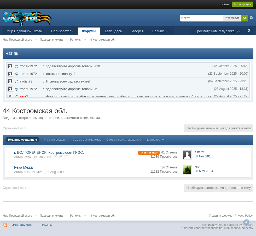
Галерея (137, 31)
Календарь (113, 31)
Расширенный (251, 18)
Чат (9, 53)
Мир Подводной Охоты (25, 31)
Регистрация (242, 4)
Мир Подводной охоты (17, 215)
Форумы (89, 31)
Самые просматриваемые (123, 139)
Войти (225, 4)
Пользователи (62, 31)
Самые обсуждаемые (87, 139)
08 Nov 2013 (203, 156)
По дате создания (56, 139)
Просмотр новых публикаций (217, 31)
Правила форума (221, 215)
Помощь (46, 225)
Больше (161, 31)
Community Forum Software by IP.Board (227, 224)
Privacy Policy (244, 215)
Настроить (155, 139)
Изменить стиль (22, 225)
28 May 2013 (204, 171)
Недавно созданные (22, 139)
